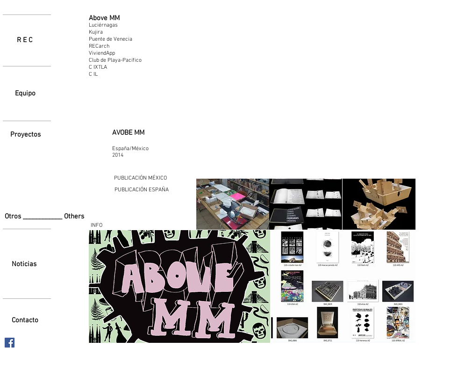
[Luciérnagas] (112, 25)
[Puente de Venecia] (115, 39)
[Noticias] (24, 264)
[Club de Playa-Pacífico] (122, 60)
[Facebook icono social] (9, 343)
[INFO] (96, 225)
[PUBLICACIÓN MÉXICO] (140, 178)
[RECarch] (100, 46)
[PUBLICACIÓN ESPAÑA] (141, 190)
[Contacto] (25, 320)
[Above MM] (104, 18)
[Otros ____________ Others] (46, 217)
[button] (232, 204)
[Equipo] (25, 93)
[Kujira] (110, 32)
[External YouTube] (305, 96)
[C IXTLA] (115, 67)
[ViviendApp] (115, 53)
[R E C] (24, 40)
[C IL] (115, 74)
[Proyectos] (25, 135)
